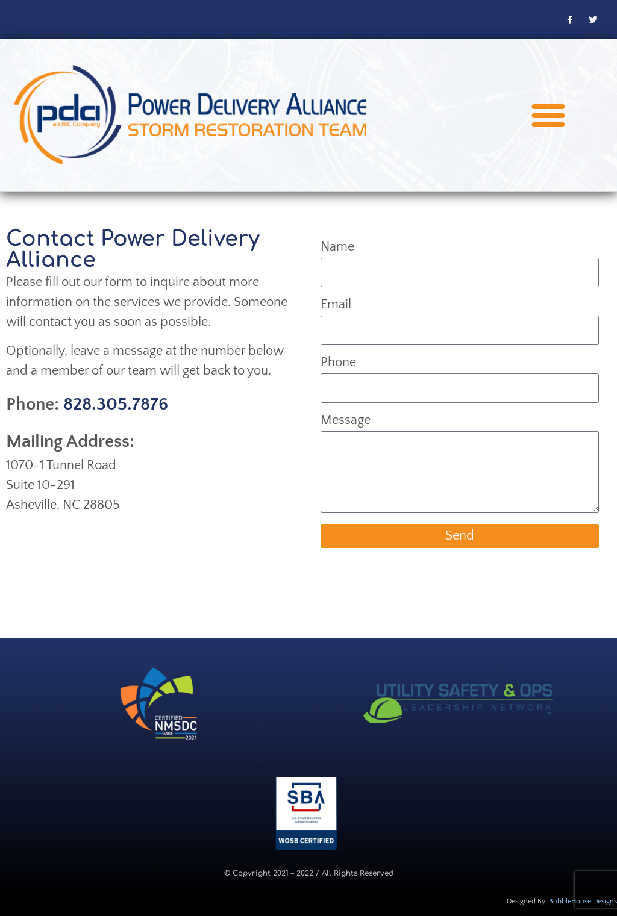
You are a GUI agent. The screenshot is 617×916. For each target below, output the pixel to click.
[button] (548, 115)
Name (337, 247)
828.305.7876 (115, 404)
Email (336, 305)
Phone (338, 363)
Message (346, 421)
